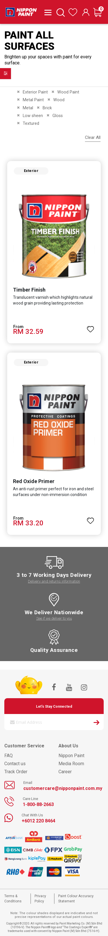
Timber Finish (29, 290)
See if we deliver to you (54, 618)
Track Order (15, 771)
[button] (90, 326)
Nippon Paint (71, 755)
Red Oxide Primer (33, 481)
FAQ (8, 755)
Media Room (71, 763)
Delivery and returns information (54, 581)
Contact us (15, 763)
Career (65, 771)
